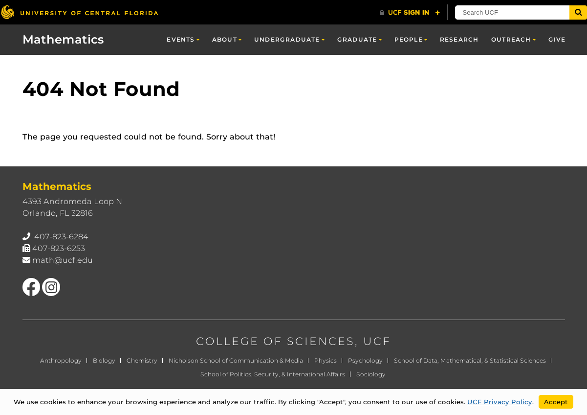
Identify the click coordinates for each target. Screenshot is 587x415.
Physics (325, 360)
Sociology (371, 374)
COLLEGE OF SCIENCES (275, 341)
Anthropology (61, 360)
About (224, 39)
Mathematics (63, 39)
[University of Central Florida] (79, 12)
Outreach (511, 39)
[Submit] (578, 12)
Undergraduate (287, 39)
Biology (104, 360)
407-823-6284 (61, 236)
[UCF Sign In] (409, 12)
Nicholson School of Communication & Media (236, 360)
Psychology (365, 360)
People (408, 39)
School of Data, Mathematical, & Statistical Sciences (470, 360)
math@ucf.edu (62, 260)
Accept (556, 402)
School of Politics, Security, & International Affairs (272, 374)
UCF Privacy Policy (499, 402)
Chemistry (142, 360)
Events (181, 39)
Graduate (357, 39)
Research (459, 39)
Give (557, 39)
